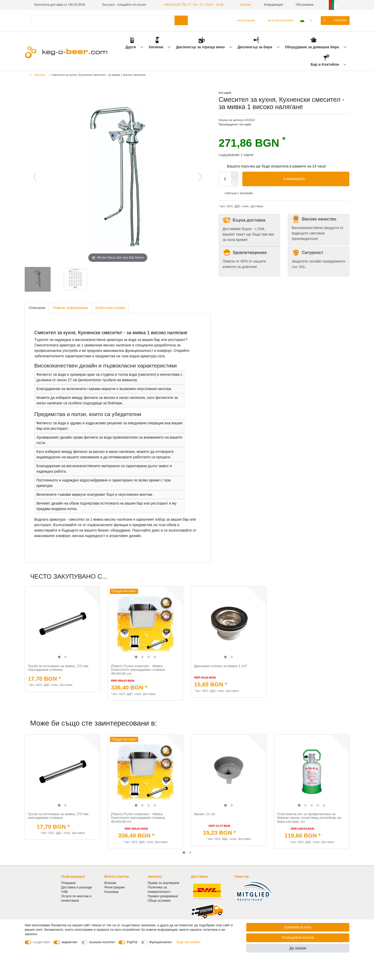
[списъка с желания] (314, 20)
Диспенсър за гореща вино (201, 47)
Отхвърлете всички (298, 937)
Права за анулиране (163, 883)
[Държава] (302, 20)
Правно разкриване (163, 896)
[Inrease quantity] (234, 175)
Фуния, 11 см (204, 814)
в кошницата (314, 179)
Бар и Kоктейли (325, 64)
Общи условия (159, 900)
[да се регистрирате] (278, 20)
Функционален (160, 942)
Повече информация (70, 308)
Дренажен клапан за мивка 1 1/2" (220, 666)
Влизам (110, 883)
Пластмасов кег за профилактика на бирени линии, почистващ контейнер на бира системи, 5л (309, 817)
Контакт (243, 4)
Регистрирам (114, 887)
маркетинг (70, 942)
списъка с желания (237, 193)
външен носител (102, 942)
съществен (41, 942)
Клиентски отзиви (110, 308)
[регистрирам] (244, 20)
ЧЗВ (64, 892)
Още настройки (188, 942)
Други (131, 47)
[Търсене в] (181, 20)
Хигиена (156, 47)
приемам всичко (297, 927)
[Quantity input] (225, 179)
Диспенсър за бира (255, 47)
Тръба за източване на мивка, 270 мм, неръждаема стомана (58, 668)
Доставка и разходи (76, 887)
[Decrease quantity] (234, 182)
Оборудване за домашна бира (312, 47)
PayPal (132, 942)
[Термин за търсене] (103, 20)
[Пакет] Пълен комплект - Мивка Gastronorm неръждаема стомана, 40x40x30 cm (138, 669)
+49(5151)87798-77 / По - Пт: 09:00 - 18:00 (193, 4)
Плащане (68, 883)
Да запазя (297, 948)
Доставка (256, 206)
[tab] (37, 308)
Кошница (111, 892)
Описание (37, 308)
